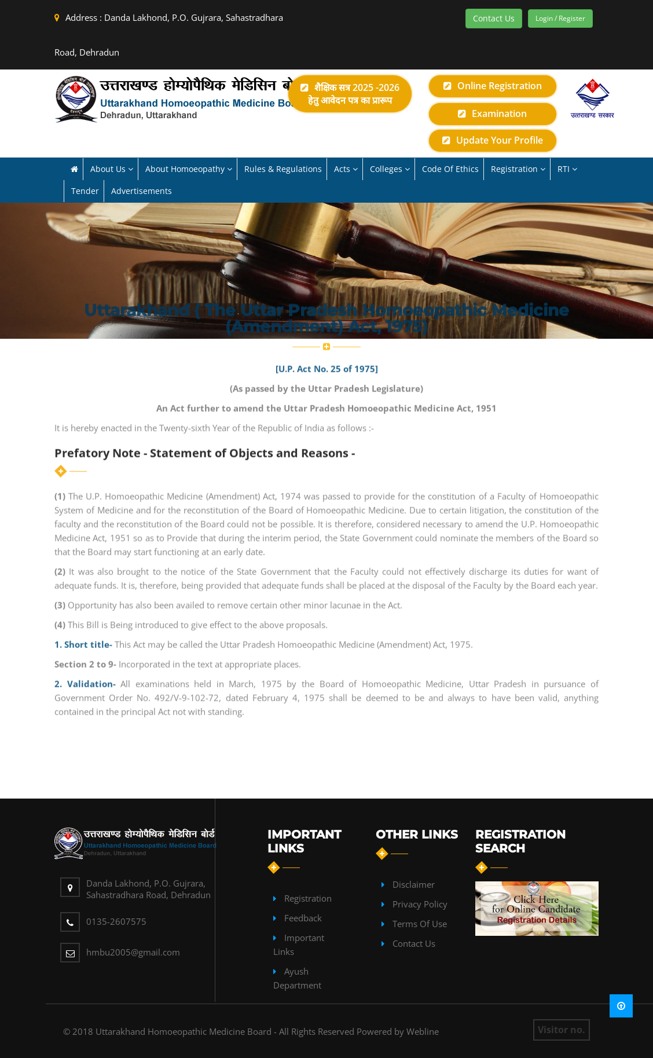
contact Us (413, 943)
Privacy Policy (419, 904)
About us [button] (111, 168)
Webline (422, 1031)
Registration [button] (518, 168)
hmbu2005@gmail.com (133, 952)
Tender (85, 190)
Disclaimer (413, 884)
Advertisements (141, 190)
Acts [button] (346, 168)
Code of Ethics (450, 168)
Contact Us (494, 18)
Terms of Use (419, 923)
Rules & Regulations (283, 168)
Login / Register (560, 18)
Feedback (303, 918)
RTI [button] (567, 168)
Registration (308, 898)
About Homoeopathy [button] (188, 168)
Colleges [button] (390, 168)
